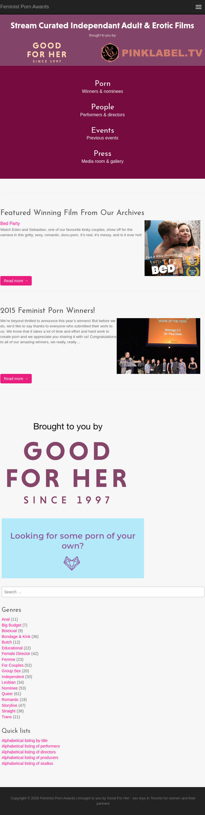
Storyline (9, 705)
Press (102, 154)
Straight (9, 711)
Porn (103, 84)
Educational (12, 648)
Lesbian (9, 682)
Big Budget (11, 625)
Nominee (10, 688)
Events (102, 131)
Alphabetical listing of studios (27, 763)
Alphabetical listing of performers (31, 746)
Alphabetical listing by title (25, 740)
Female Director (16, 653)
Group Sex (11, 671)
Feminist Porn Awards (57, 798)
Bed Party (10, 223)
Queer (7, 693)
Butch (7, 642)
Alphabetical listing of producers (30, 757)
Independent (13, 676)
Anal (6, 619)
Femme (8, 659)
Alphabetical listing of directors (29, 752)
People (102, 107)
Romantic (10, 699)
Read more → (16, 281)
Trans (7, 717)
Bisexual (9, 630)
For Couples (12, 665)
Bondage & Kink (16, 636)
